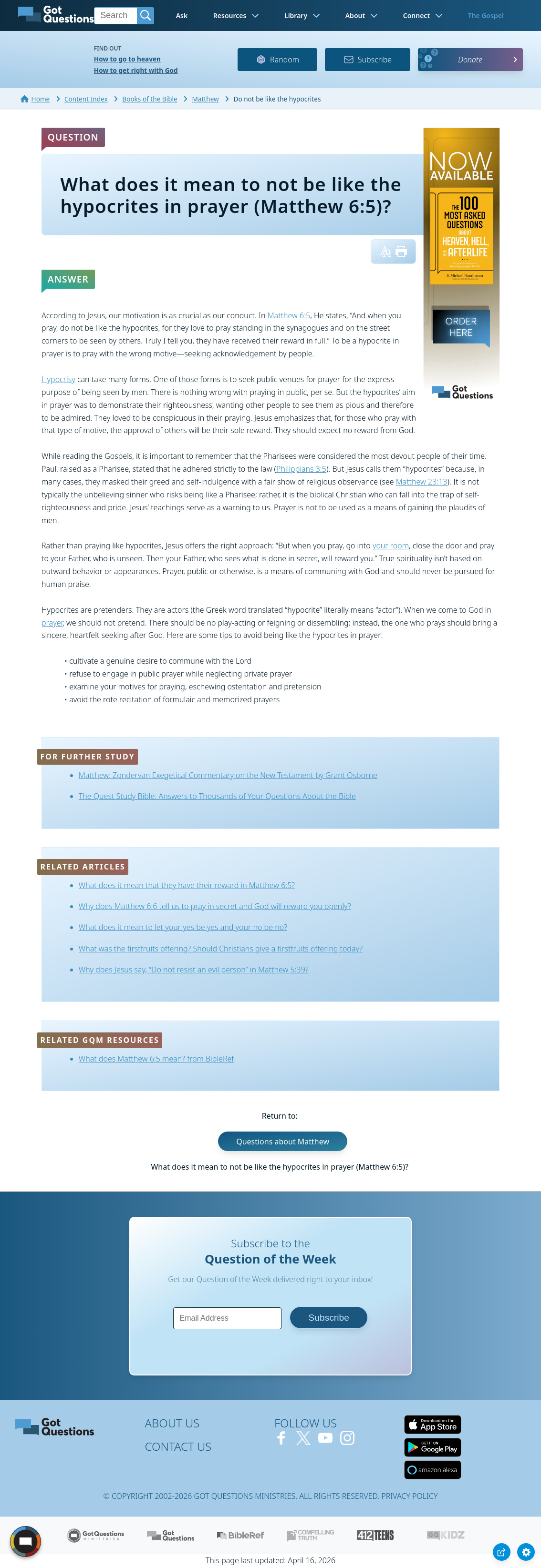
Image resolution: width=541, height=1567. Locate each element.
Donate (470, 59)
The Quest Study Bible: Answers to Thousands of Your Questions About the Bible (217, 796)
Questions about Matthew (282, 1141)
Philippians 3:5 (301, 469)
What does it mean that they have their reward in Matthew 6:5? (187, 885)
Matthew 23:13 (421, 481)
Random (277, 59)
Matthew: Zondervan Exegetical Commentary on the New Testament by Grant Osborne (228, 775)
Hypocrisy (58, 379)
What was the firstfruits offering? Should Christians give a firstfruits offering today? (221, 948)
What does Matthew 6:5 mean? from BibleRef (156, 1058)
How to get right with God (136, 70)
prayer (52, 622)
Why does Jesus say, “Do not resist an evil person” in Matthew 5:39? (194, 969)
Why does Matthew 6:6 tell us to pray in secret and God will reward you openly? (215, 906)
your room (391, 545)
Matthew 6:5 (289, 315)
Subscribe (367, 59)
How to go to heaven (127, 58)
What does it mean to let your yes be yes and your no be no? (183, 927)
